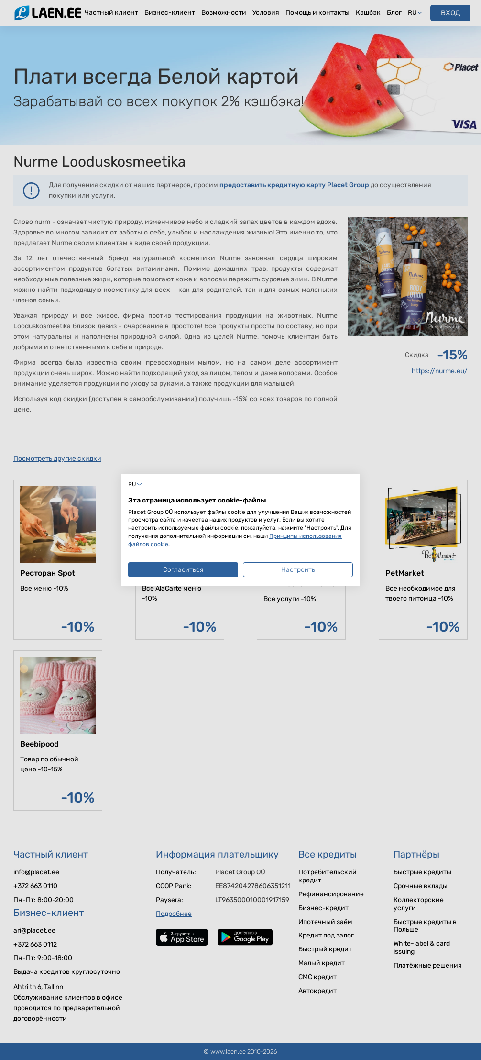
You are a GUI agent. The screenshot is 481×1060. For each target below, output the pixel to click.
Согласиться (183, 570)
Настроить (298, 570)
